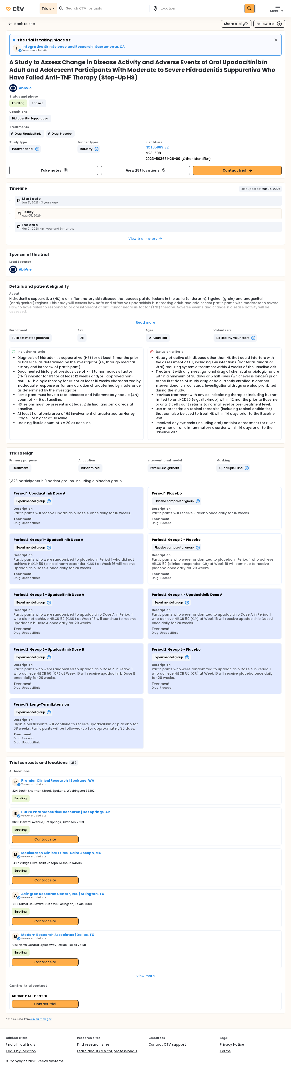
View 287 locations (146, 170)
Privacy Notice (232, 1044)
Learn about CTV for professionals (107, 1051)
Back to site (21, 23)
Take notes (54, 170)
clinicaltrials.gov (40, 1019)
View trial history (145, 238)
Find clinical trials (20, 1044)
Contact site (45, 839)
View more (145, 976)
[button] (30, 118)
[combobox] (106, 8)
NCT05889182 (157, 147)
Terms (225, 1051)
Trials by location (21, 1051)
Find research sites (93, 1044)
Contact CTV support (167, 1044)
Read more (145, 322)
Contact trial (238, 170)
